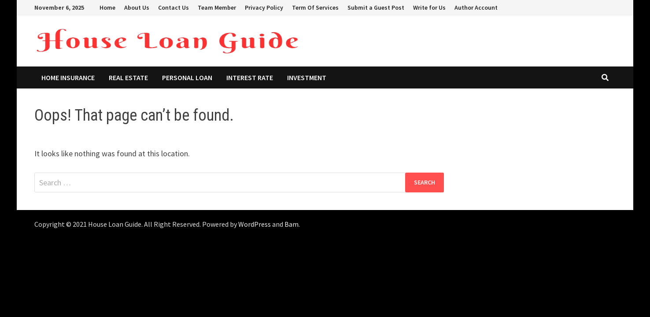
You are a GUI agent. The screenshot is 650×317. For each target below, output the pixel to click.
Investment (306, 77)
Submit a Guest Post (375, 7)
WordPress (254, 224)
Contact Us (173, 7)
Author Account (476, 7)
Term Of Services (315, 7)
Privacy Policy (264, 7)
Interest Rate (249, 77)
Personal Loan (187, 77)
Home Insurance (68, 77)
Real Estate (128, 77)
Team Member (217, 7)
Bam (291, 224)
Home (107, 7)
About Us (136, 7)
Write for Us (429, 7)
